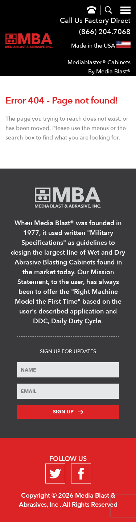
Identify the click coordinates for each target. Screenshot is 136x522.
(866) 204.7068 (105, 32)
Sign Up (68, 411)
